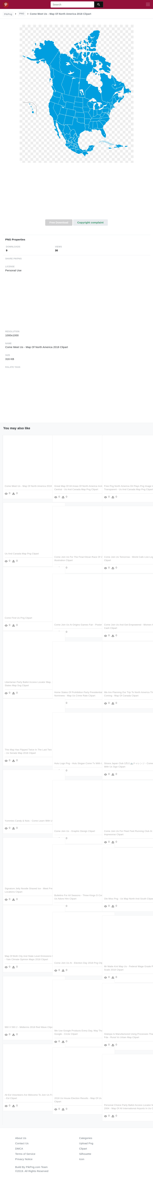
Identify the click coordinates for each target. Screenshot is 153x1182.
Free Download (58, 222)
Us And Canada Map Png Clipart (22, 552)
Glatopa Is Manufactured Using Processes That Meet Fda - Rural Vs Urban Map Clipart (126, 1036)
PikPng (8, 14)
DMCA (19, 1148)
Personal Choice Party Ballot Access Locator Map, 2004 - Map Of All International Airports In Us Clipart (123, 1107)
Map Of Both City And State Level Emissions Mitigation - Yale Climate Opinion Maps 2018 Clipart (23, 958)
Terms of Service (25, 1153)
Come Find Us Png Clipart (18, 616)
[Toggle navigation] (147, 4)
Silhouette (85, 1153)
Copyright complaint (90, 222)
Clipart (83, 1148)
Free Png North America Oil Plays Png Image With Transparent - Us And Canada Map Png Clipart (126, 488)
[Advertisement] (76, 193)
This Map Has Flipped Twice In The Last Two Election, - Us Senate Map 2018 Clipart (26, 751)
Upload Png (86, 1143)
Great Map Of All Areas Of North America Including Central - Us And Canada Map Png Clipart (75, 488)
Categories (85, 1138)
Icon (81, 1159)
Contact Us (22, 1143)
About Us (20, 1138)
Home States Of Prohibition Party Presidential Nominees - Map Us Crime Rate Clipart (74, 694)
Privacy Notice (24, 1159)
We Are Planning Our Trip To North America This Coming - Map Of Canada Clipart (124, 694)
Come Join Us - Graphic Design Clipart (74, 829)
